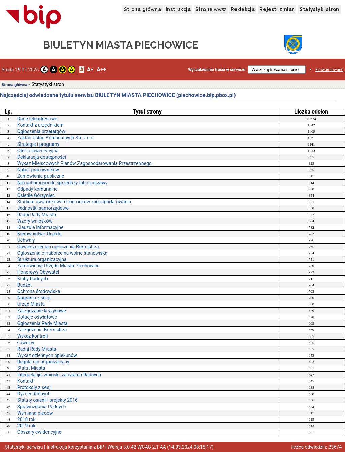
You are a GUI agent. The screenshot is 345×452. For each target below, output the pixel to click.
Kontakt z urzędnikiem (40, 125)
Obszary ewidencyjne (39, 432)
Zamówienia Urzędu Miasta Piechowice (58, 265)
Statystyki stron (319, 9)
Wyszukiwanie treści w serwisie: (217, 69)
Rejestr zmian (277, 9)
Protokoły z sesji (34, 387)
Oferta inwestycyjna (38, 150)
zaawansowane (329, 69)
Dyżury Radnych (34, 393)
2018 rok (26, 419)
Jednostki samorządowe (43, 208)
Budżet (24, 285)
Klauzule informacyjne (40, 227)
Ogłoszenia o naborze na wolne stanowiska (62, 253)
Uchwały (26, 240)
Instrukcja (178, 9)
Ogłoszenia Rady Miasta (42, 323)
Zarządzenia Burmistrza (42, 329)
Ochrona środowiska (38, 291)
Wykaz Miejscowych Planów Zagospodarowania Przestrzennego (84, 163)
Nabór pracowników (38, 169)
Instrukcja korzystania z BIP (75, 447)
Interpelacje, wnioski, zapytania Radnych (59, 374)
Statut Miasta (31, 368)
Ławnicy (25, 342)
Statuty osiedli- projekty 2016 (47, 400)
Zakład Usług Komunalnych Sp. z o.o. (56, 137)
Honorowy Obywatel (38, 272)
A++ (101, 69)
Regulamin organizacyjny (43, 361)
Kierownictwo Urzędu (39, 233)
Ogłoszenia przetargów (41, 131)
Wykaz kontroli (32, 336)
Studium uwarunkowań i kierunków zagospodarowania (74, 201)
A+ (90, 69)
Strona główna (142, 9)
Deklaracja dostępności (41, 157)
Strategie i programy (38, 144)
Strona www (210, 9)
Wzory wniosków (35, 221)
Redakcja (243, 9)
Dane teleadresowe (37, 118)
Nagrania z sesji (34, 297)
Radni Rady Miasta (36, 214)
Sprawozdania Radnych (41, 406)
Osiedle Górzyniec (36, 195)
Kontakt (25, 381)
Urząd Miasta (31, 304)
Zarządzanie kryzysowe (41, 310)
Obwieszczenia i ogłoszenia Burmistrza (58, 246)
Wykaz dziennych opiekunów (47, 355)
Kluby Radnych (32, 278)
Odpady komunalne (37, 189)
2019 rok (26, 425)
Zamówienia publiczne (40, 176)
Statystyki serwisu (24, 447)
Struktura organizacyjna (42, 259)
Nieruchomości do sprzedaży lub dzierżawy (62, 182)
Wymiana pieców (35, 413)
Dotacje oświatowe (37, 317)
